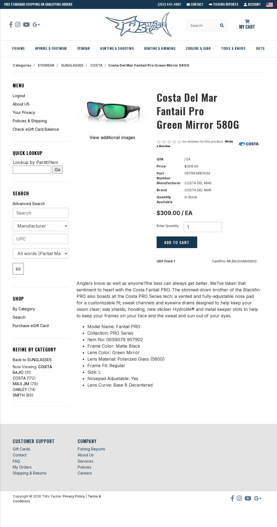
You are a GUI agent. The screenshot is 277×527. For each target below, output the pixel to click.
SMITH (19, 395)
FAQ (16, 461)
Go (18, 269)
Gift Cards (21, 449)
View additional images (112, 137)
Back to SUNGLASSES (32, 359)
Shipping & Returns (30, 473)
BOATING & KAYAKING (159, 48)
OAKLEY (20, 389)
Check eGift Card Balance (36, 129)
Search (19, 317)
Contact (195, 4)
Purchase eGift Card (31, 325)
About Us (86, 455)
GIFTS (260, 48)
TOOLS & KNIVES (233, 48)
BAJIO (18, 372)
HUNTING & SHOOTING (117, 48)
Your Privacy (24, 112)
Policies (84, 467)
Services (85, 461)
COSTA (96, 65)
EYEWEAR (83, 48)
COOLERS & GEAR (198, 48)
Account (252, 4)
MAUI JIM (21, 383)
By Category (24, 309)
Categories (22, 65)
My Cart (247, 24)
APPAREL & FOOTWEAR (51, 48)
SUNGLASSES (72, 65)
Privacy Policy (74, 496)
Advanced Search (29, 203)
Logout (19, 95)
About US (21, 104)
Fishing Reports (223, 4)
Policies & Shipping (30, 120)
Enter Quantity (168, 226)
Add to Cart (176, 242)
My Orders (22, 467)
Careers (85, 473)
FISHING (18, 48)
